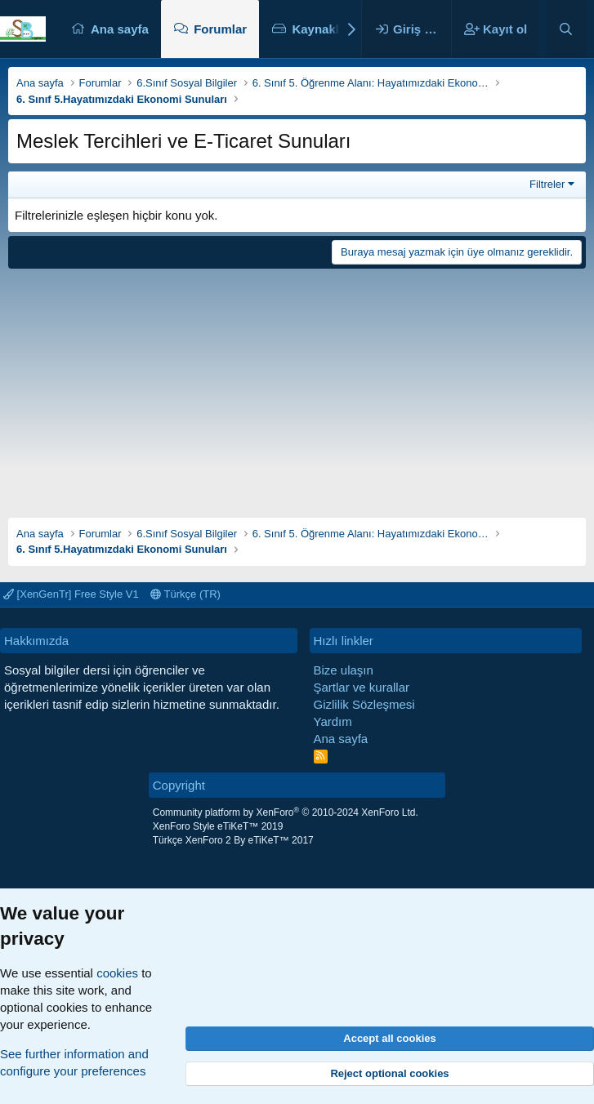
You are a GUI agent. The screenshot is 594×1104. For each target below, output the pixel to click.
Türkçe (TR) (185, 594)
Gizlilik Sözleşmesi (364, 704)
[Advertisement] (297, 387)
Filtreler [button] (547, 184)
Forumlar (220, 29)
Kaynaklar (321, 29)
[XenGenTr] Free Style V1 (71, 594)
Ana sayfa (120, 29)
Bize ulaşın (343, 670)
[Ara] (566, 29)
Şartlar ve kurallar (362, 687)
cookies (117, 973)
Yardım (333, 721)
